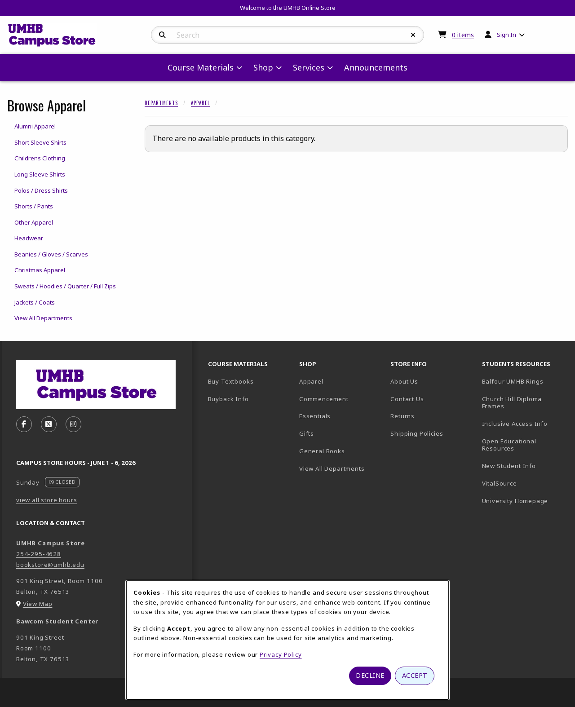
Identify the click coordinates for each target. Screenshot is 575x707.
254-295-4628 (38, 554)
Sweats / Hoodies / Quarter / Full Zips (65, 286)
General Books (322, 451)
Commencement (324, 399)
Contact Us (407, 399)
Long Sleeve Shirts (39, 174)
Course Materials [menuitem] (201, 67)
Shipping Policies (416, 433)
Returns (402, 416)
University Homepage (524, 500)
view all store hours (46, 500)
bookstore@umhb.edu (50, 565)
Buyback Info (228, 399)
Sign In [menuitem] (506, 35)
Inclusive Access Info (515, 424)
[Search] (162, 35)
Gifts (306, 433)
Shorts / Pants (33, 206)
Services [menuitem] (308, 67)
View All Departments (43, 318)
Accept (415, 675)
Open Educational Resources (509, 445)
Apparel (200, 102)
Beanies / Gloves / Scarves (51, 254)
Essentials (315, 416)
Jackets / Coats (34, 302)
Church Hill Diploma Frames (524, 403)
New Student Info (509, 466)
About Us (404, 381)
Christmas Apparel (39, 270)
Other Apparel (33, 222)
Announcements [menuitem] (375, 67)
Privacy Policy (281, 654)
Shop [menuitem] (263, 67)
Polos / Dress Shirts (41, 190)
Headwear (28, 238)
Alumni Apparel (35, 126)
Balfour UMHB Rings (524, 381)
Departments (161, 102)
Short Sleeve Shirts (40, 142)
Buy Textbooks (231, 381)
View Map (38, 604)
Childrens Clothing (39, 158)
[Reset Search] (413, 35)
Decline (370, 675)
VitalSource (524, 483)
